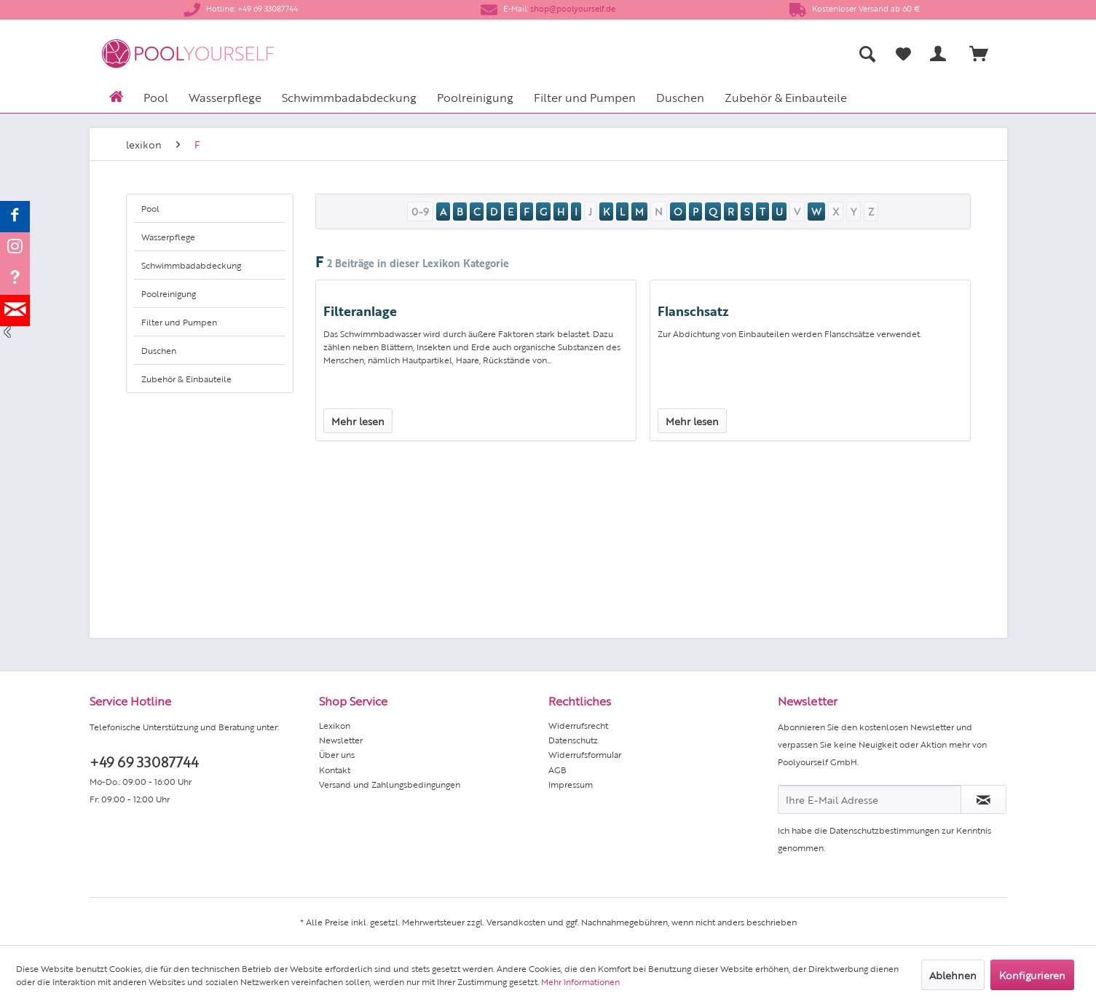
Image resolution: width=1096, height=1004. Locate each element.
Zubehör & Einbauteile (186, 378)
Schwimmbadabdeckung (191, 265)
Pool (150, 208)
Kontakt (334, 769)
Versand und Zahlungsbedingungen (389, 784)
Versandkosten (515, 922)
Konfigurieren (1032, 974)
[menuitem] (723, 53)
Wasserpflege (168, 236)
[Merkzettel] (903, 53)
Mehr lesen (358, 420)
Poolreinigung (168, 293)
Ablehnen (953, 974)
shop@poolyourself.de (572, 8)
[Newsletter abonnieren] (983, 799)
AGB (557, 769)
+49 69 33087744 (144, 761)
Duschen (158, 350)
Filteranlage (360, 310)
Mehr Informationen (580, 981)
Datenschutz (573, 740)
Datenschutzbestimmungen (884, 830)
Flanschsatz (693, 310)
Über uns (337, 754)
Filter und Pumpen (179, 322)
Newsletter (341, 740)
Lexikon (334, 725)
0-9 (420, 211)
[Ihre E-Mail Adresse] (869, 799)
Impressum (570, 784)
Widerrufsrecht (578, 725)
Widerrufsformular (584, 754)
